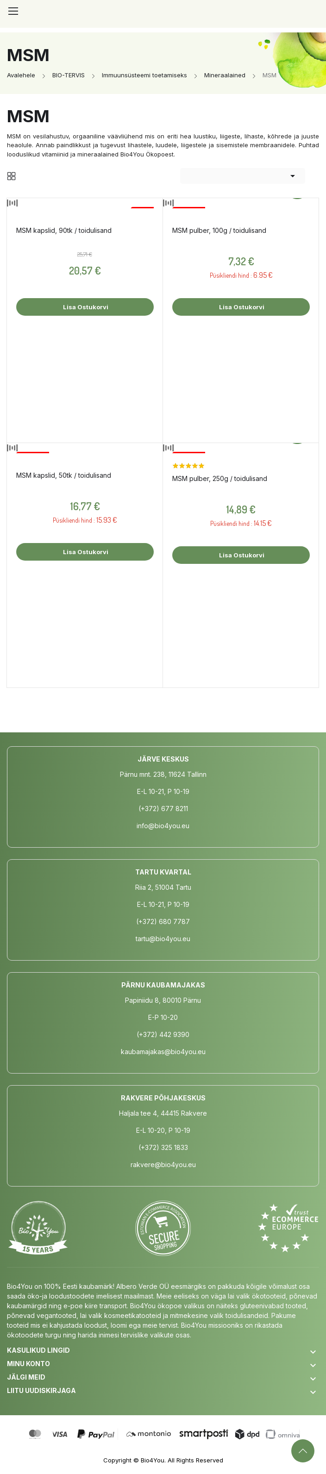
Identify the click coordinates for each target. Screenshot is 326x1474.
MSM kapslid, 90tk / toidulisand (64, 230)
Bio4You (152, 1460)
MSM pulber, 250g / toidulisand (219, 478)
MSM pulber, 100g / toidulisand (219, 230)
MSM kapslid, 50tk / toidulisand (63, 475)
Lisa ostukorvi (85, 307)
